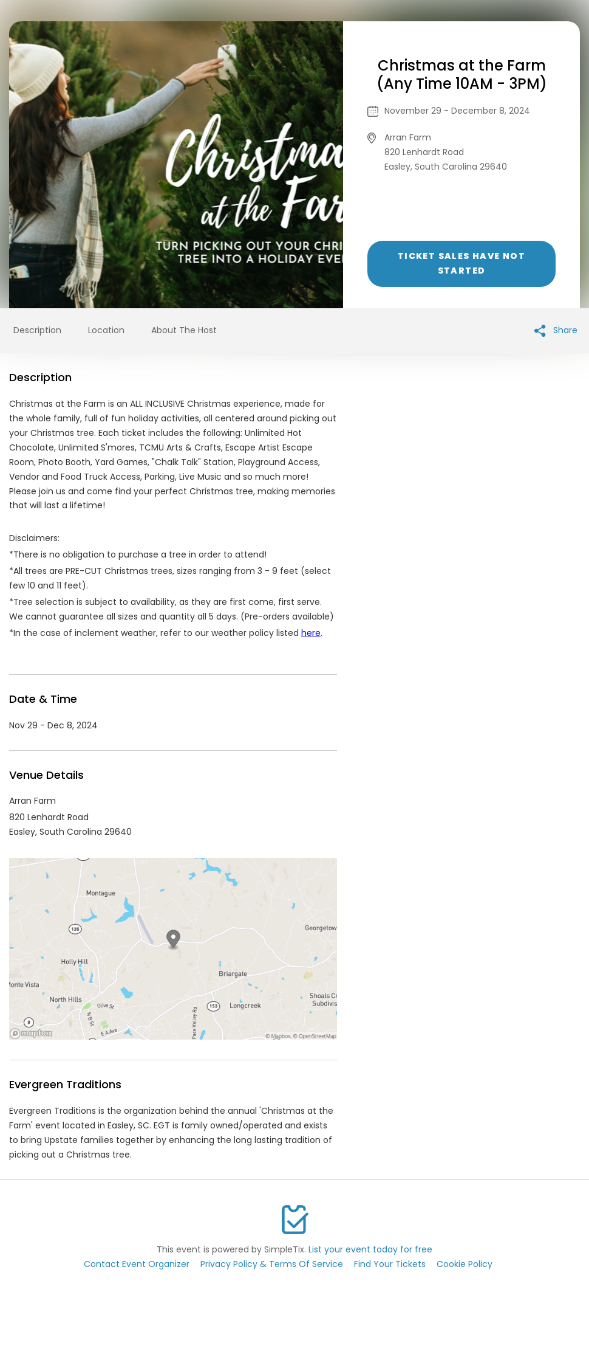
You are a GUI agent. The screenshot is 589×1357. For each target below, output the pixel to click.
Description (37, 330)
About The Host (184, 330)
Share (555, 330)
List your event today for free (370, 1249)
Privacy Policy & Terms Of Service (271, 1264)
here (311, 633)
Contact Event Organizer (136, 1264)
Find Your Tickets (390, 1264)
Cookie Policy (464, 1264)
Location (106, 330)
